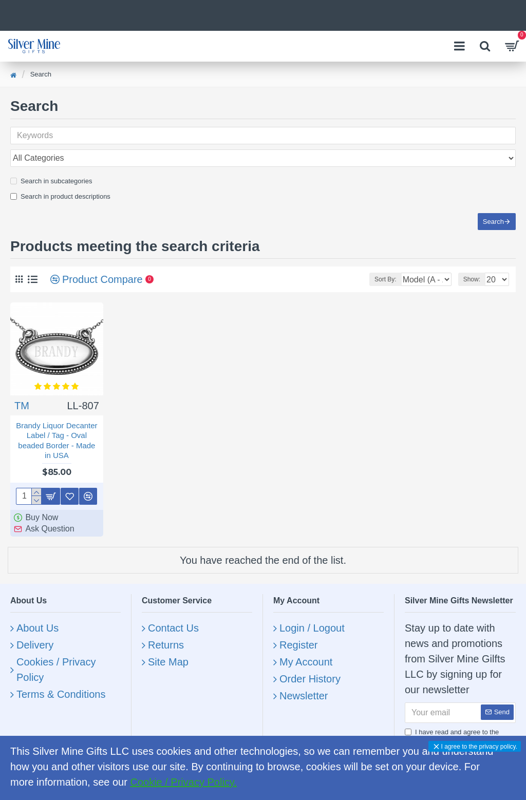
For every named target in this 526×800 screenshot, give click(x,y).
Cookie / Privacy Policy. (183, 782)
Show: (471, 268)
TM (21, 394)
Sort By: (357, 268)
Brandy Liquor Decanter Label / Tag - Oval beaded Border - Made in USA (56, 429)
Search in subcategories (51, 158)
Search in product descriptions (60, 174)
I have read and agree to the (460, 731)
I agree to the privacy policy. (479, 746)
